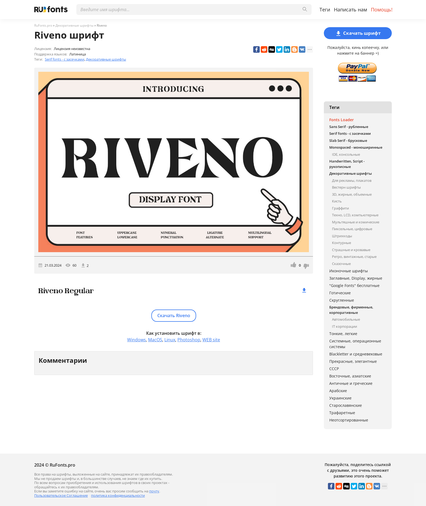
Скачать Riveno (173, 315)
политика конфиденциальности (118, 495)
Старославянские (345, 405)
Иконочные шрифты (348, 270)
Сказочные (341, 263)
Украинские (340, 398)
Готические (340, 292)
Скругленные (341, 300)
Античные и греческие (350, 383)
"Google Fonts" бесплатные (354, 285)
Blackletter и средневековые (355, 354)
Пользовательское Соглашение (61, 495)
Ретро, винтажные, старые (354, 256)
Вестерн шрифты (346, 187)
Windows (136, 340)
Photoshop (188, 340)
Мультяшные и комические (355, 222)
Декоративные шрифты (106, 59)
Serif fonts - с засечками (64, 59)
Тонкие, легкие (343, 333)
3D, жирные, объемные (352, 194)
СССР (334, 368)
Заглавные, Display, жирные (355, 278)
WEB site (211, 340)
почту (154, 491)
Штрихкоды (342, 235)
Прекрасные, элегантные (353, 361)
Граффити (340, 208)
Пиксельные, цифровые (352, 228)
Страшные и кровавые (351, 249)
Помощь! (382, 9)
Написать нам (350, 9)
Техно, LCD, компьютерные (355, 215)
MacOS (155, 340)
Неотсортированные (348, 420)
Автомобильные (346, 319)
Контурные (341, 242)
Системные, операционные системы (355, 343)
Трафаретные (342, 412)
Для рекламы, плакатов (351, 180)
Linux (169, 340)
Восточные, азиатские (350, 376)
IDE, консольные (346, 154)
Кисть (337, 201)
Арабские (338, 390)
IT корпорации (344, 326)
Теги (325, 9)
